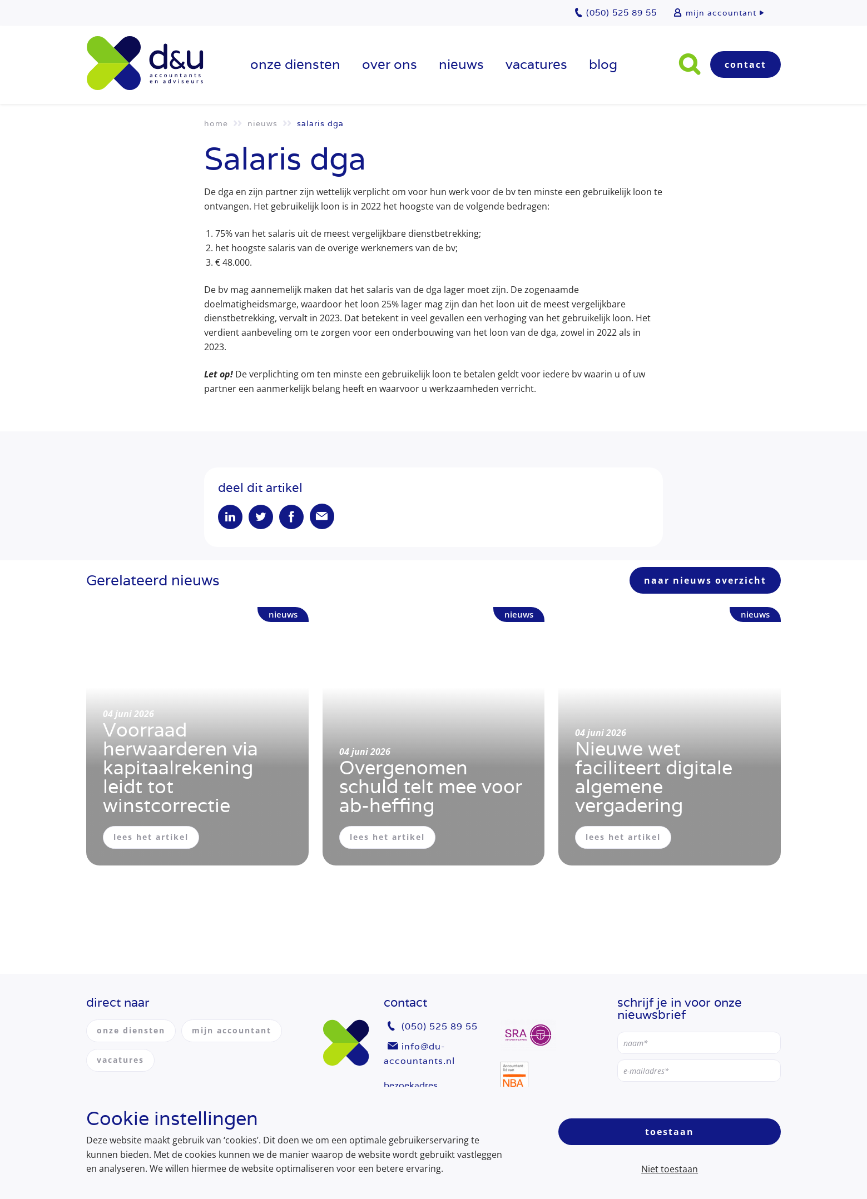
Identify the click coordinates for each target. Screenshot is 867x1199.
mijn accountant (721, 13)
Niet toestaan (669, 1169)
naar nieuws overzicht (705, 581)
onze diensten (295, 64)
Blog (603, 64)
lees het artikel (151, 837)
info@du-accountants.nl (419, 1054)
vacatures (536, 64)
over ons (389, 64)
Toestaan (669, 1132)
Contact (745, 64)
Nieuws (461, 64)
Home (216, 123)
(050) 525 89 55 (440, 1027)
